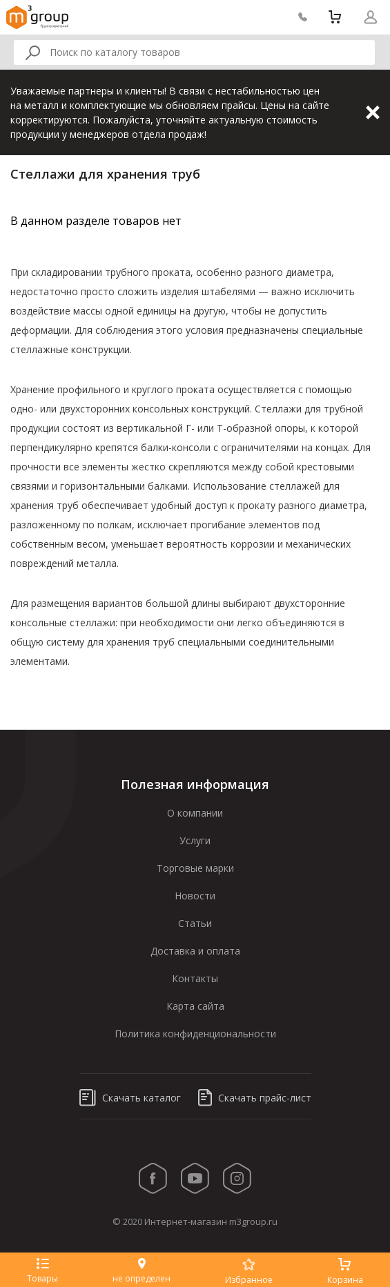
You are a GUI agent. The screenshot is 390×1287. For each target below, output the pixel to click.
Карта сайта (195, 1005)
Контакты (195, 978)
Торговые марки (195, 868)
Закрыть (373, 112)
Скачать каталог (130, 1097)
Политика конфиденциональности (195, 1033)
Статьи (195, 923)
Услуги (195, 840)
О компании (195, 812)
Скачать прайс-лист (254, 1097)
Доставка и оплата (195, 950)
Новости (195, 895)
